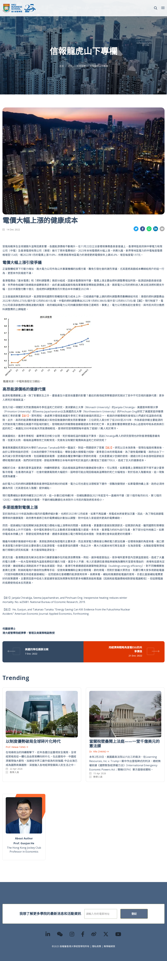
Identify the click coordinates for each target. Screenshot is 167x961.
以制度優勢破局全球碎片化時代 (33, 741)
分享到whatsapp (149, 228)
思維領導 (81, 66)
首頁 (61, 66)
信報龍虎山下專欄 (99, 66)
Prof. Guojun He (24, 843)
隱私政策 (96, 946)
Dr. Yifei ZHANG (99, 751)
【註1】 (25, 415)
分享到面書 (142, 228)
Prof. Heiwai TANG (17, 747)
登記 (144, 914)
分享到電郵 (162, 228)
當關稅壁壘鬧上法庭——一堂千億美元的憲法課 (124, 744)
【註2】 (108, 447)
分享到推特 (136, 228)
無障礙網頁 (109, 946)
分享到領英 (155, 228)
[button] (155, 8)
